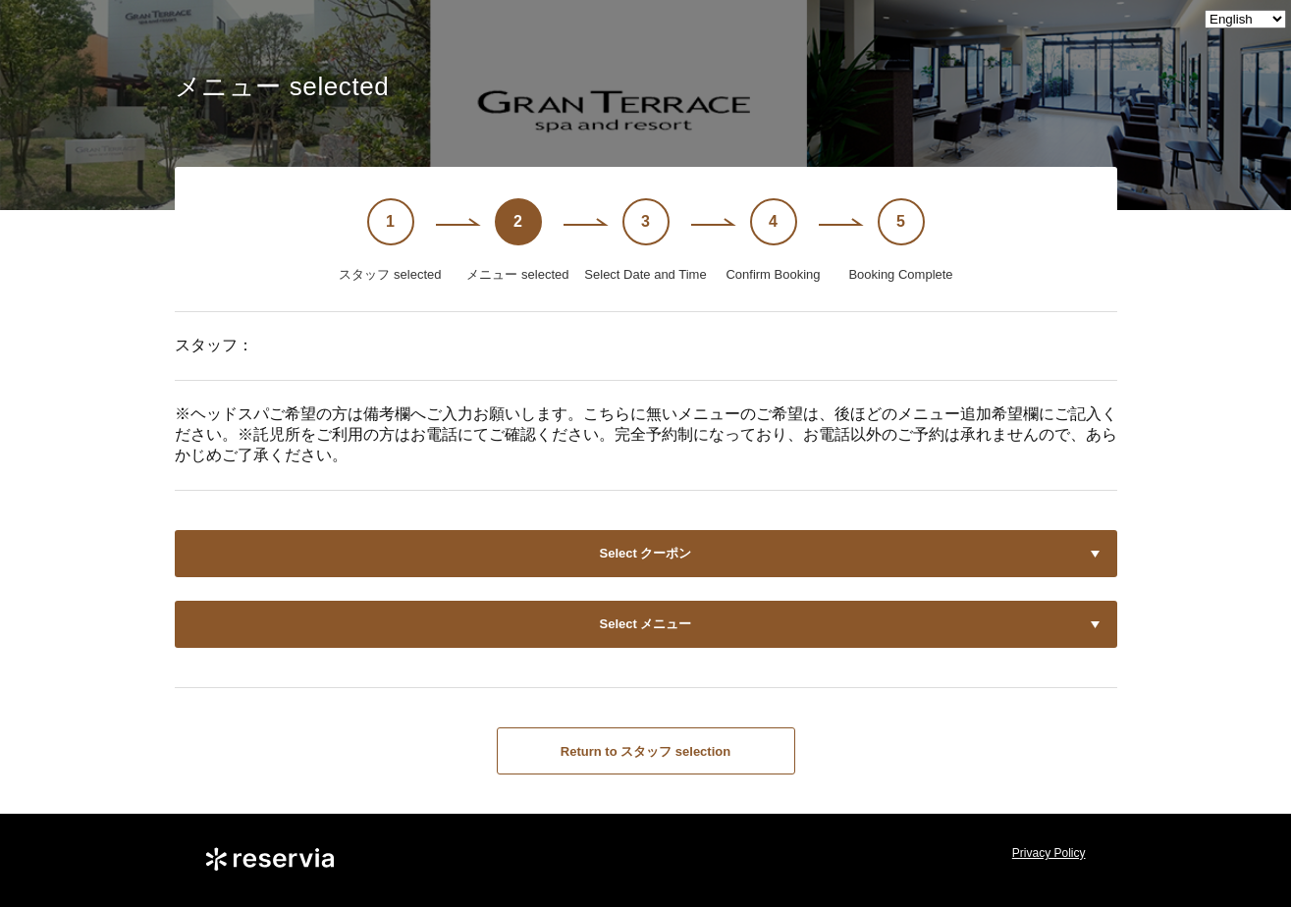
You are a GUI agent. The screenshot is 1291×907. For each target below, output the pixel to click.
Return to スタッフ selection (645, 751)
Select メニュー (646, 623)
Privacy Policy (1049, 853)
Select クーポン (646, 553)
